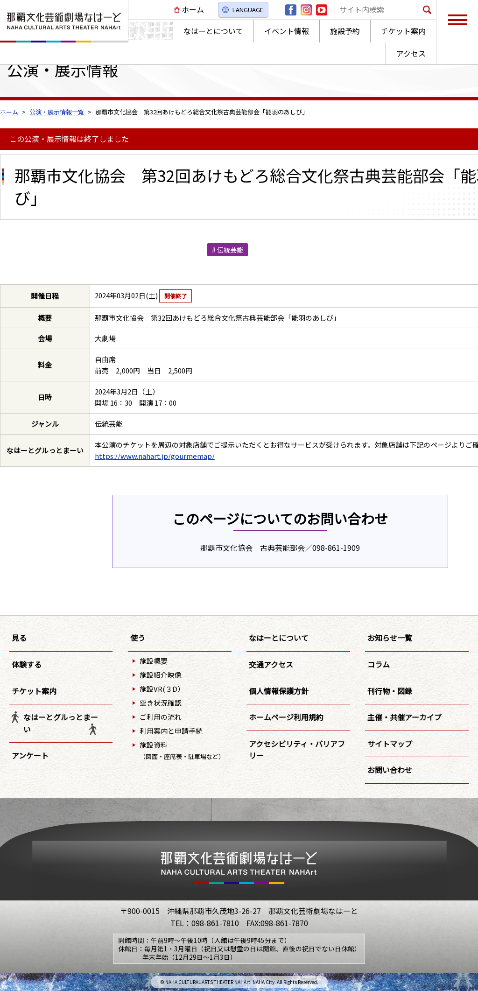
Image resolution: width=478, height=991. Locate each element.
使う (137, 637)
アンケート (30, 755)
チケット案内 (34, 690)
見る (19, 637)
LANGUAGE (247, 9)
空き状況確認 (161, 703)
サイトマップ (389, 743)
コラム (378, 664)
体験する (27, 664)
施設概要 (154, 661)
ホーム (193, 9)
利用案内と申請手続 (171, 731)
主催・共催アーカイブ (404, 717)
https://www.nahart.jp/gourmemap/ (155, 456)
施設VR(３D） (162, 689)
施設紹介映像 (161, 675)
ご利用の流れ (161, 717)
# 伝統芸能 (227, 249)
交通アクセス (271, 664)
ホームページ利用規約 (286, 717)
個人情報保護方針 (279, 690)
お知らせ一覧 (389, 637)
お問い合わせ (389, 769)
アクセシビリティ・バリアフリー (297, 749)
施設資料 (182, 750)
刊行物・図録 (389, 690)
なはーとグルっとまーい (60, 723)
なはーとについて (279, 637)
